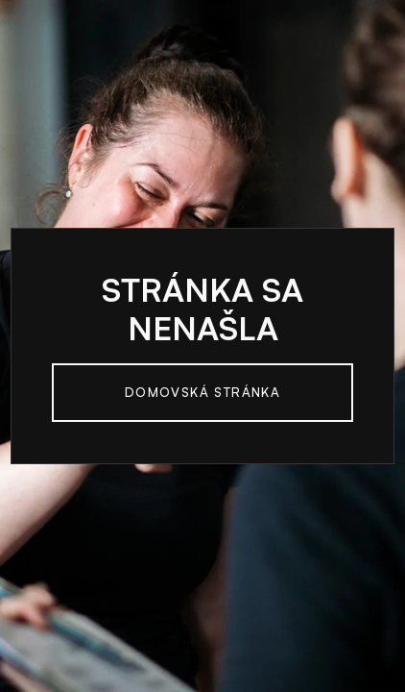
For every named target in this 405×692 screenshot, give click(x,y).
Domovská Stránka (202, 392)
